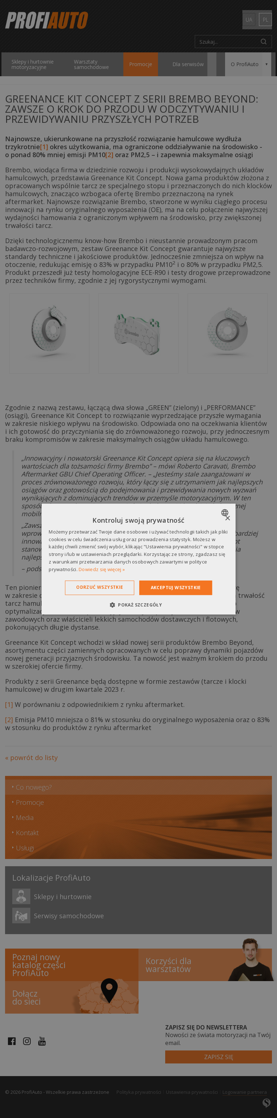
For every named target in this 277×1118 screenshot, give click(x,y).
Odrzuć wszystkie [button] (99, 587)
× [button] (227, 518)
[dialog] (138, 559)
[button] (138, 604)
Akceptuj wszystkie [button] (176, 587)
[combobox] (225, 512)
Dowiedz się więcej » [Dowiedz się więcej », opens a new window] (102, 569)
